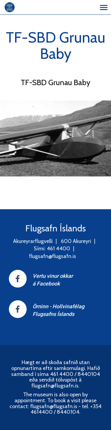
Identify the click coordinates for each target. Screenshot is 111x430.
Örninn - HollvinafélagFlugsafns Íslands (58, 310)
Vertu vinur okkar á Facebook (53, 280)
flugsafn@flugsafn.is (52, 256)
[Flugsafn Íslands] (9, 6)
